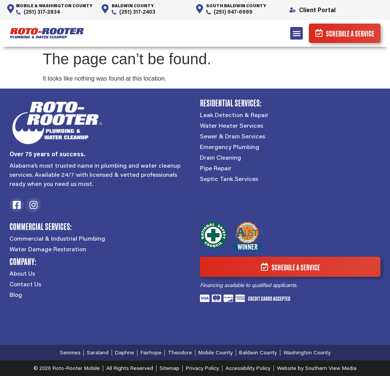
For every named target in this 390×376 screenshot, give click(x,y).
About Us (22, 273)
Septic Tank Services (229, 178)
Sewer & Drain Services (232, 136)
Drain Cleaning (220, 157)
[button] (296, 33)
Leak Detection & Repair (234, 115)
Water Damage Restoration (48, 249)
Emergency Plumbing (229, 147)
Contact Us (25, 284)
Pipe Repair (216, 168)
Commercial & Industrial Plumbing (57, 238)
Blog (16, 294)
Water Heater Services (231, 125)
